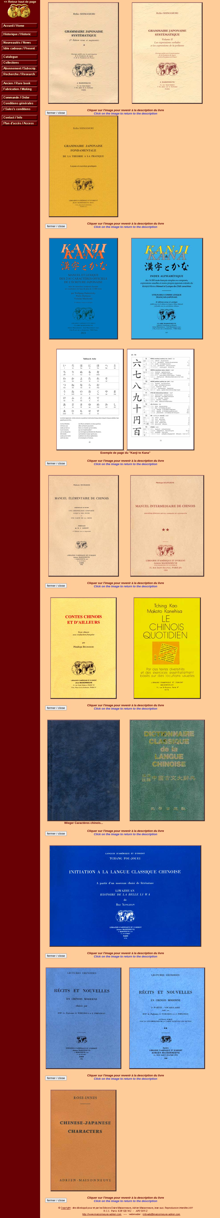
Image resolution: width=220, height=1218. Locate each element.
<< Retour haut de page (20, 1)
